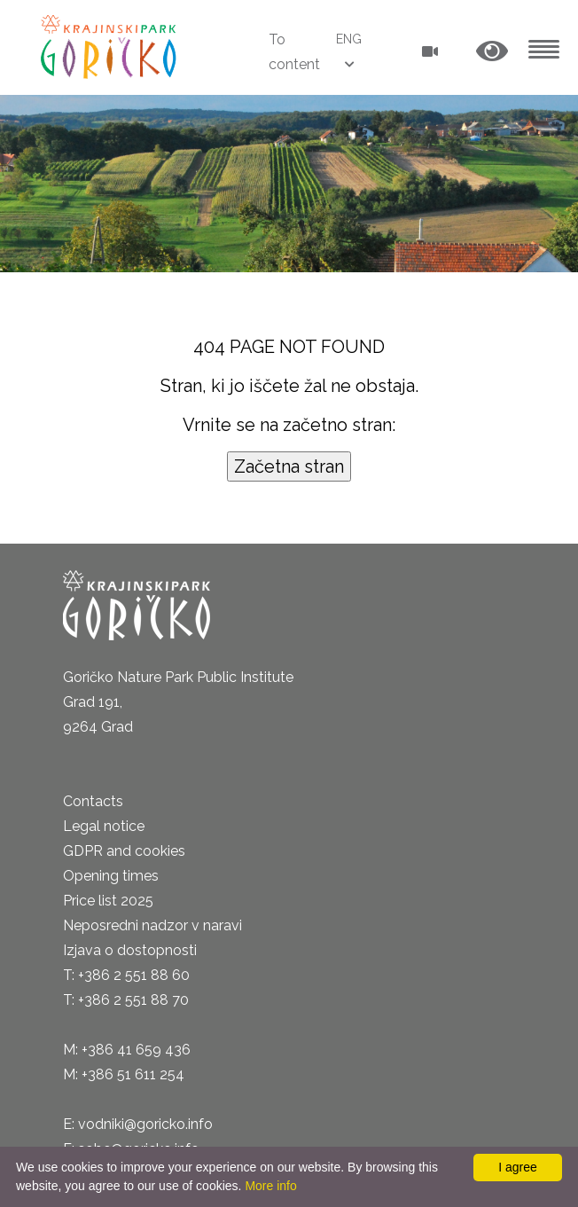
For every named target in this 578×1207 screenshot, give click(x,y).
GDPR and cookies (124, 851)
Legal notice (103, 826)
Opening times (111, 875)
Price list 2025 (108, 900)
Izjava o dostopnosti (130, 950)
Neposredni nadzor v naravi (152, 925)
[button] (492, 52)
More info (270, 1186)
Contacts (93, 801)
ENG (349, 39)
